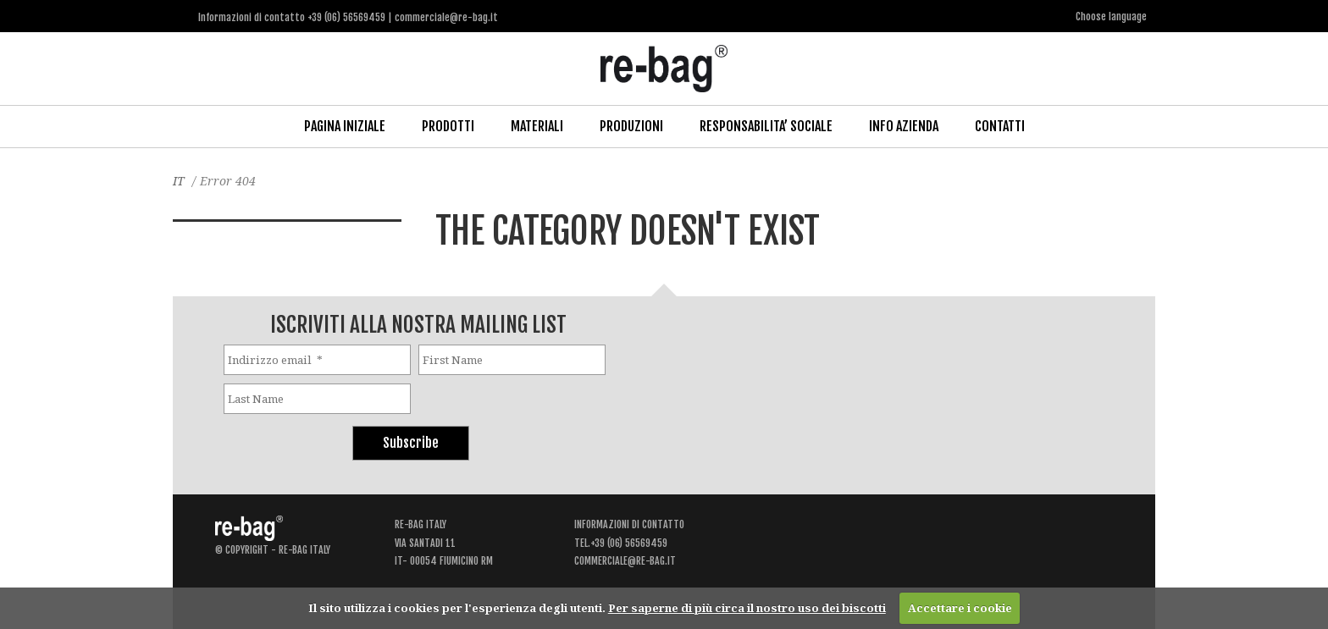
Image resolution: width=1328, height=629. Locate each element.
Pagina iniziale (344, 126)
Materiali (537, 126)
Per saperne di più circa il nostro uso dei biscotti (747, 607)
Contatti (1000, 126)
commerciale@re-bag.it (625, 561)
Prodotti (448, 126)
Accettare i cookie (960, 607)
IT (179, 181)
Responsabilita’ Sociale (766, 126)
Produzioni (631, 126)
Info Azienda (903, 126)
